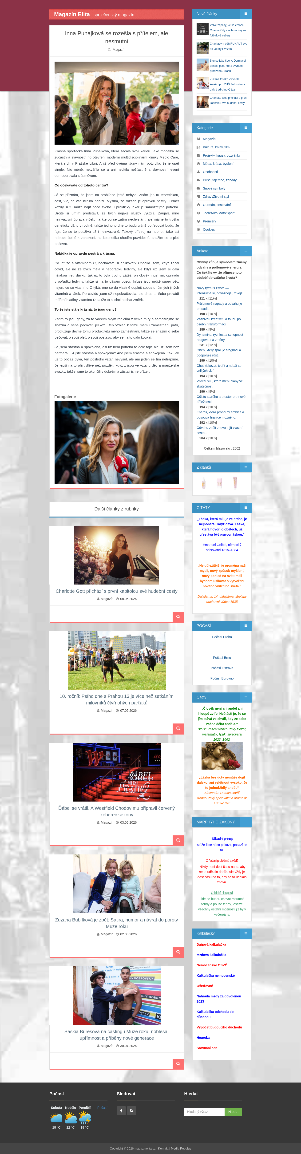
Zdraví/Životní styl (216, 196)
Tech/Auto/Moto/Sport (219, 213)
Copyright (116, 1148)
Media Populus (181, 1148)
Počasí (102, 1108)
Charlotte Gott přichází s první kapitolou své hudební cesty (117, 591)
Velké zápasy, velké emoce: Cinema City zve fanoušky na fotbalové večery (228, 30)
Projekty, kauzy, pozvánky (222, 155)
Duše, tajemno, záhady (220, 180)
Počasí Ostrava (222, 668)
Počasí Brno (222, 658)
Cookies (209, 229)
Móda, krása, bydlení (218, 164)
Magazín (119, 49)
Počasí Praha (222, 637)
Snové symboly (214, 188)
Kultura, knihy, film (216, 147)
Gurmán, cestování (217, 205)
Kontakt (163, 1148)
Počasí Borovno (222, 678)
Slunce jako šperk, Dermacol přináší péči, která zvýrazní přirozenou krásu (228, 66)
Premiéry (209, 221)
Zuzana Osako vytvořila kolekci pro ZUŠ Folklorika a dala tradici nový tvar (227, 84)
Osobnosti (210, 172)
